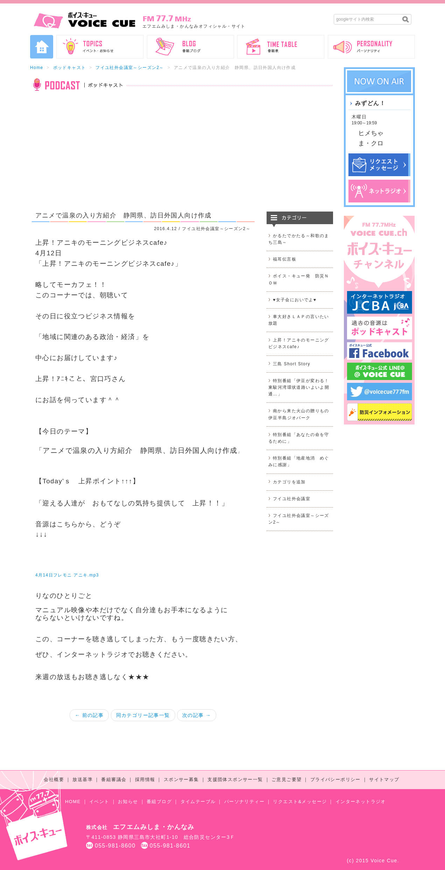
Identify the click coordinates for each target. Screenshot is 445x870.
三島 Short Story (291, 363)
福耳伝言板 (284, 259)
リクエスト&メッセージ (300, 801)
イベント (99, 801)
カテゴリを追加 (289, 481)
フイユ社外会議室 (291, 498)
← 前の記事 (89, 715)
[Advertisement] (181, 155)
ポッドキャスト (69, 67)
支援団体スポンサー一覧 (235, 779)
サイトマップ (384, 779)
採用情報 (145, 779)
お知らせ (128, 801)
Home (36, 67)
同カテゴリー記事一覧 (143, 715)
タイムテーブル (198, 801)
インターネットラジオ (360, 801)
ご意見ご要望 (286, 779)
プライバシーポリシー (335, 779)
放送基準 (82, 779)
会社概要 (54, 779)
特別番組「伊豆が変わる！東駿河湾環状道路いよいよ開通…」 (298, 387)
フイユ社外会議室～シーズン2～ (130, 67)
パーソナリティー (244, 801)
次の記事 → (196, 715)
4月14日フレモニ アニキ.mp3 (67, 575)
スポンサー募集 (181, 779)
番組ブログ (159, 801)
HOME (73, 801)
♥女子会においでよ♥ (294, 299)
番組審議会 (113, 779)
